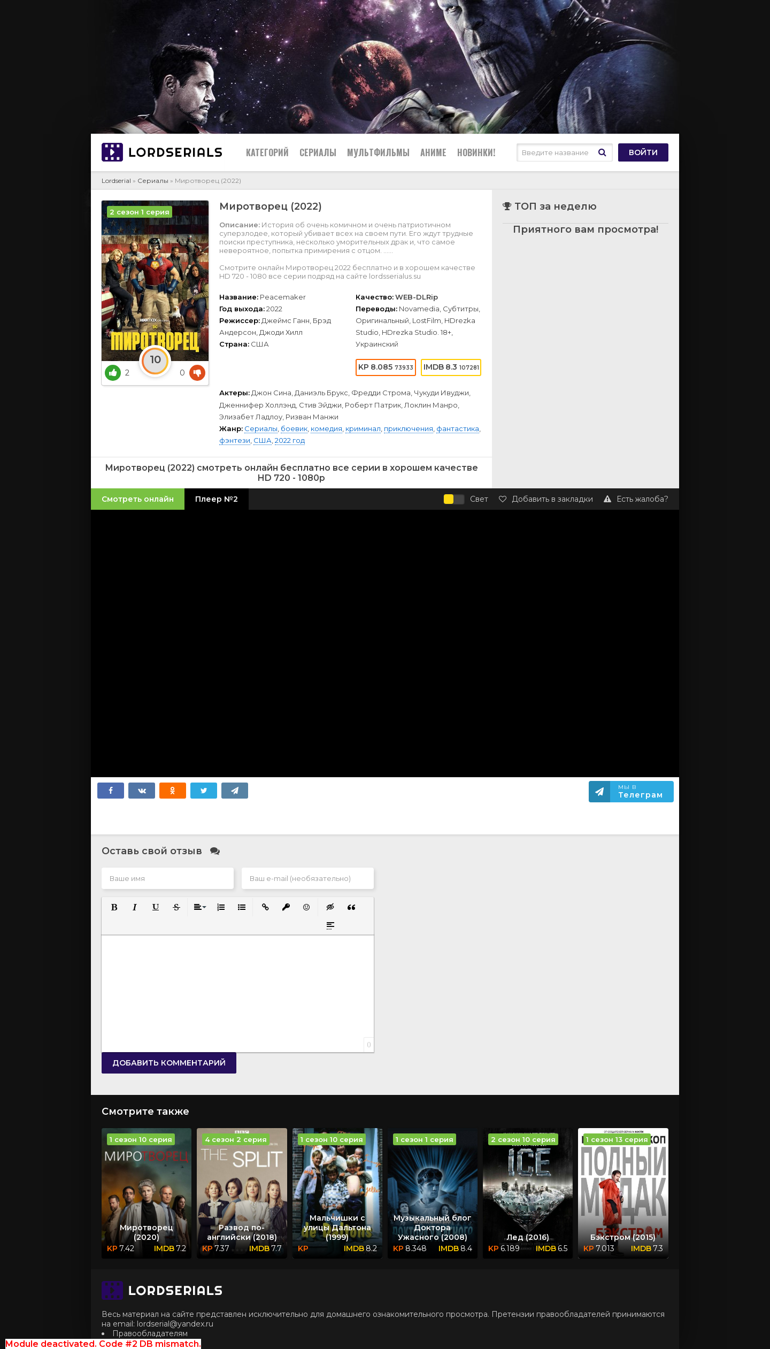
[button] (113, 906)
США (262, 440)
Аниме (433, 152)
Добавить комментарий (169, 1063)
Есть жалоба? (636, 499)
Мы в (640, 792)
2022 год (290, 440)
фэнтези (234, 440)
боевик (294, 428)
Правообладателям (150, 1333)
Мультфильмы (378, 152)
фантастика (457, 428)
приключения (408, 428)
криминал (363, 428)
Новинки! (476, 152)
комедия (326, 428)
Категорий (267, 152)
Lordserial (116, 181)
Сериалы (317, 152)
